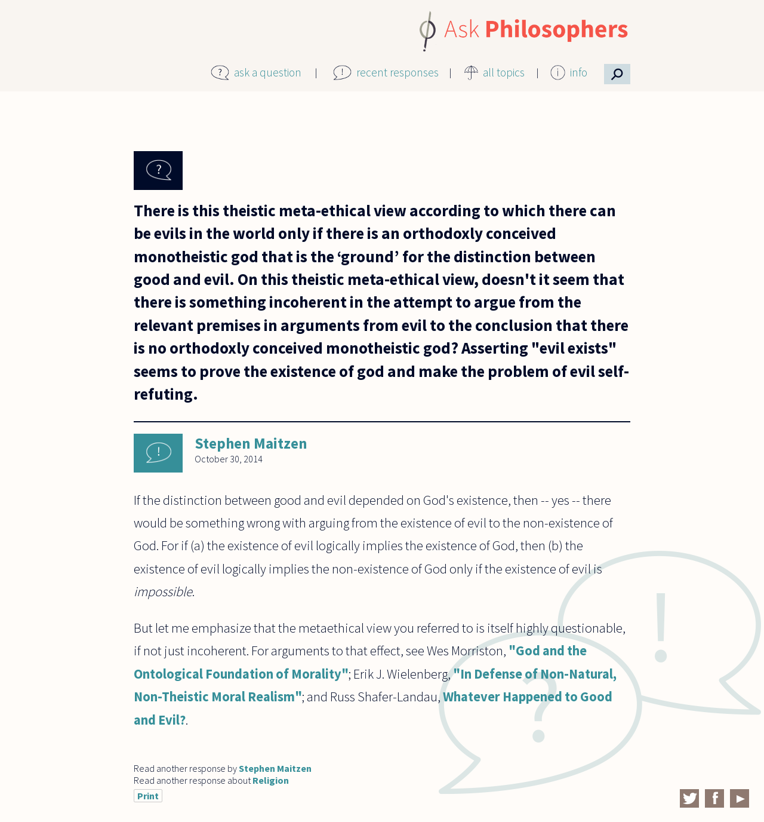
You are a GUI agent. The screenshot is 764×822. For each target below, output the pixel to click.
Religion (270, 780)
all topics (504, 72)
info (578, 72)
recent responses (397, 72)
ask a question (267, 72)
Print (148, 796)
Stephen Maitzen (251, 443)
